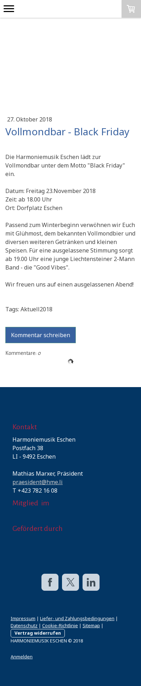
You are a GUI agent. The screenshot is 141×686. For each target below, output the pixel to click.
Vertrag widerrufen (38, 633)
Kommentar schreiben (40, 335)
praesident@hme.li (37, 482)
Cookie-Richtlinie (60, 625)
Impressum (23, 618)
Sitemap (91, 625)
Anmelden (22, 656)
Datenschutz (24, 625)
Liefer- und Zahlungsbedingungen (77, 618)
